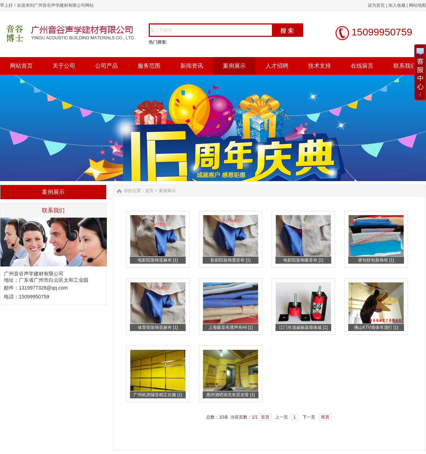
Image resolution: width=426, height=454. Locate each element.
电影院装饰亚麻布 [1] (158, 260)
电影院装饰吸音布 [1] (303, 260)
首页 (149, 190)
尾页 (325, 417)
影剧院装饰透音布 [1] (231, 260)
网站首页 (21, 66)
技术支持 (319, 66)
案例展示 (234, 66)
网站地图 (417, 5)
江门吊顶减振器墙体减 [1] (303, 327)
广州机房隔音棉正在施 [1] (157, 394)
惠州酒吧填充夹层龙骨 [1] (230, 394)
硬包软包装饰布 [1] (376, 260)
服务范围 (149, 66)
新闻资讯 (191, 66)
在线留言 (362, 66)
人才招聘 (277, 66)
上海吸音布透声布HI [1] (230, 327)
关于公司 (64, 66)
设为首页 (376, 5)
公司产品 (106, 66)
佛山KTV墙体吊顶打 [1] (376, 327)
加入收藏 (396, 5)
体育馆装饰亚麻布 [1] (158, 327)
